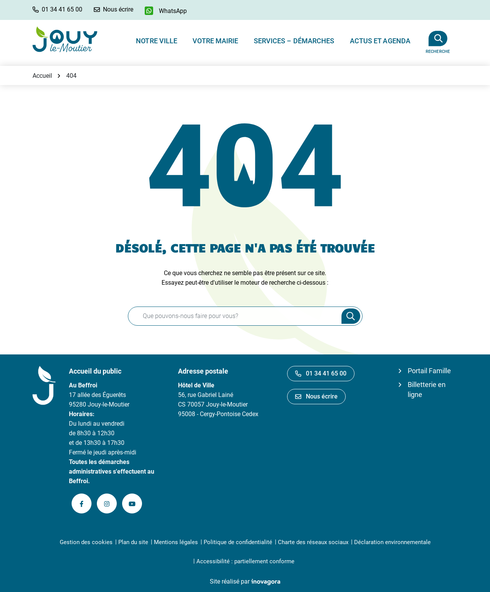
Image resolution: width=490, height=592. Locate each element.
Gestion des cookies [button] (86, 542)
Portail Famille (429, 371)
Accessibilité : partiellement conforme (245, 561)
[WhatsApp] (166, 11)
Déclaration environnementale (392, 542)
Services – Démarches (294, 41)
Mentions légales (176, 542)
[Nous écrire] (113, 9)
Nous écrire (316, 396)
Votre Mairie (215, 41)
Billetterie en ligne (427, 389)
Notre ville (156, 41)
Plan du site (133, 542)
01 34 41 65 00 (320, 373)
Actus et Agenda (380, 41)
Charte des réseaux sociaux (313, 542)
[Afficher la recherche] (437, 39)
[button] (57, 9)
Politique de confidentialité (238, 542)
